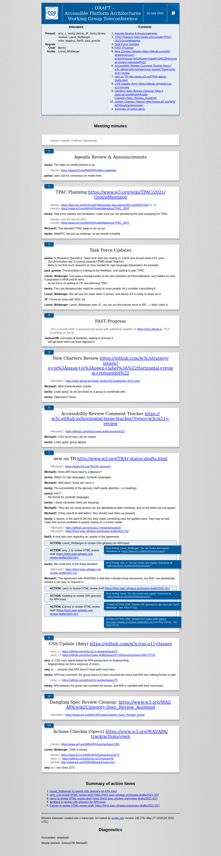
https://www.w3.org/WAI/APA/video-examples (88, 170)
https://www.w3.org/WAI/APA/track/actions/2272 (90, 755)
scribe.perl (118, 818)
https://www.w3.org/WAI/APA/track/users (143, 551)
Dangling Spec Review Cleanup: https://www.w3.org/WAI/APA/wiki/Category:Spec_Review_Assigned (139, 95)
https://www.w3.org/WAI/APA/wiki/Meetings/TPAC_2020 (95, 208)
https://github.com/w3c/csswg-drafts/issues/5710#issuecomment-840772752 (108, 655)
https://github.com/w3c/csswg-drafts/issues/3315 (95, 431)
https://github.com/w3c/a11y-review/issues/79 (90, 680)
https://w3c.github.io (149, 329)
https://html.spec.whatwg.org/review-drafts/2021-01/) (138, 588)
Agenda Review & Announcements (136, 33)
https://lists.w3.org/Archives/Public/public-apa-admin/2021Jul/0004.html (104, 205)
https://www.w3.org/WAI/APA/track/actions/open (129, 734)
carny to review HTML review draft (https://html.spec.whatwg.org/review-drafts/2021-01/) (103, 798)
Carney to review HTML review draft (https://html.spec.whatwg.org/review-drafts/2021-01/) (105, 805)
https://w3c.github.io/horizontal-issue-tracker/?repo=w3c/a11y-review (110, 418)
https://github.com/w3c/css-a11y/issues (131, 643)
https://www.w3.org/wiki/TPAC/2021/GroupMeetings (126, 195)
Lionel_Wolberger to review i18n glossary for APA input (83, 791)
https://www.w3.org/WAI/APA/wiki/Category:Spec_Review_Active (105, 714)
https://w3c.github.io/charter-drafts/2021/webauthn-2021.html (102, 381)
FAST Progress (124, 47)
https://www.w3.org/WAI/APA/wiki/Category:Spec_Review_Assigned (118, 705)
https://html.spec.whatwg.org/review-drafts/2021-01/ (97, 531)
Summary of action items (130, 108)
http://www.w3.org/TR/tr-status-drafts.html (122, 458)
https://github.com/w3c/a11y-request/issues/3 (89, 651)
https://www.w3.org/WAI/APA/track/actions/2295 (90, 744)
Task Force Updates (127, 44)
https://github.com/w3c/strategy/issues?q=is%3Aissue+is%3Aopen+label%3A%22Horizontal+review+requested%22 (110, 366)
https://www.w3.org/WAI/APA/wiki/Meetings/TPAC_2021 (95, 222)
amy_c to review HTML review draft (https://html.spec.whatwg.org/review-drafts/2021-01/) (104, 794)
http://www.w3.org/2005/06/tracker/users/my (88, 762)
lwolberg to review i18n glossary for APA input (77, 802)
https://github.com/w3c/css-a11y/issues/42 (88, 758)
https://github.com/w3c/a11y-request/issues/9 (93, 527)
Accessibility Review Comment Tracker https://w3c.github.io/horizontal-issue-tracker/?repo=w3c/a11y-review (145, 69)
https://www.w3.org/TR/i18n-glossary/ (88, 466)
